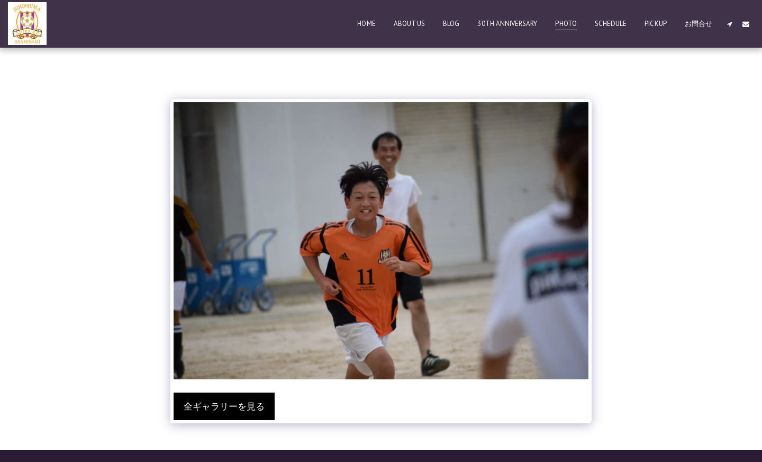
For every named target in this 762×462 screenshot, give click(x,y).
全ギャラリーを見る (224, 406)
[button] (729, 24)
